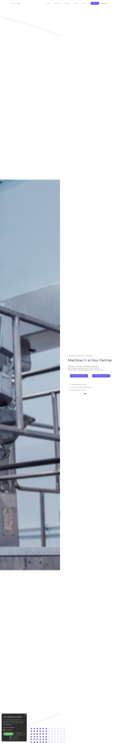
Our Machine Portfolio (78, 376)
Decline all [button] (20, 734)
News (84, 3)
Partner (76, 3)
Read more (8, 724)
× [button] (25, 715)
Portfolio (66, 3)
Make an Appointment (101, 376)
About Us (57, 3)
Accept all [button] (8, 734)
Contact (95, 3)
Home (48, 3)
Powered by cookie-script (14, 739)
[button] (59, 3)
